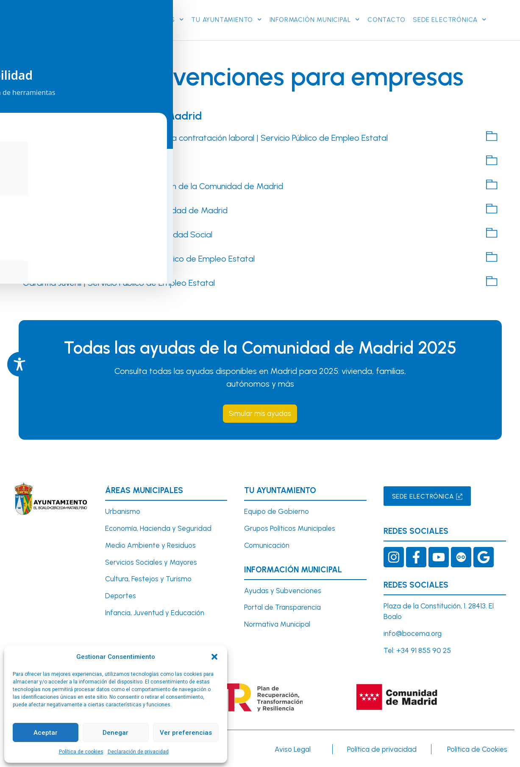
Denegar (115, 732)
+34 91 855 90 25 (423, 650)
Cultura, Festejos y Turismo (148, 579)
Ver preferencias (186, 732)
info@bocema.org (413, 633)
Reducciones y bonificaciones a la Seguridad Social (117, 234)
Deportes (120, 595)
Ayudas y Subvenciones (282, 590)
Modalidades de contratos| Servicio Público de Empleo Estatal (139, 258)
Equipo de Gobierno (276, 511)
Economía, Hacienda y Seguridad (158, 528)
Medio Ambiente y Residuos (150, 545)
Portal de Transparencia (282, 607)
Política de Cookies (477, 749)
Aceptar (45, 732)
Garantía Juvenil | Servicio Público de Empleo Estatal (119, 282)
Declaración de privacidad (138, 752)
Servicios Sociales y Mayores (151, 562)
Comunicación (266, 545)
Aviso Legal (293, 749)
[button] (214, 657)
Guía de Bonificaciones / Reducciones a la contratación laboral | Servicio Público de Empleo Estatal (205, 137)
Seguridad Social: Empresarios (79, 161)
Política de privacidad (382, 749)
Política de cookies (81, 752)
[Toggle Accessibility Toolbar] (19, 364)
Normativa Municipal (277, 624)
